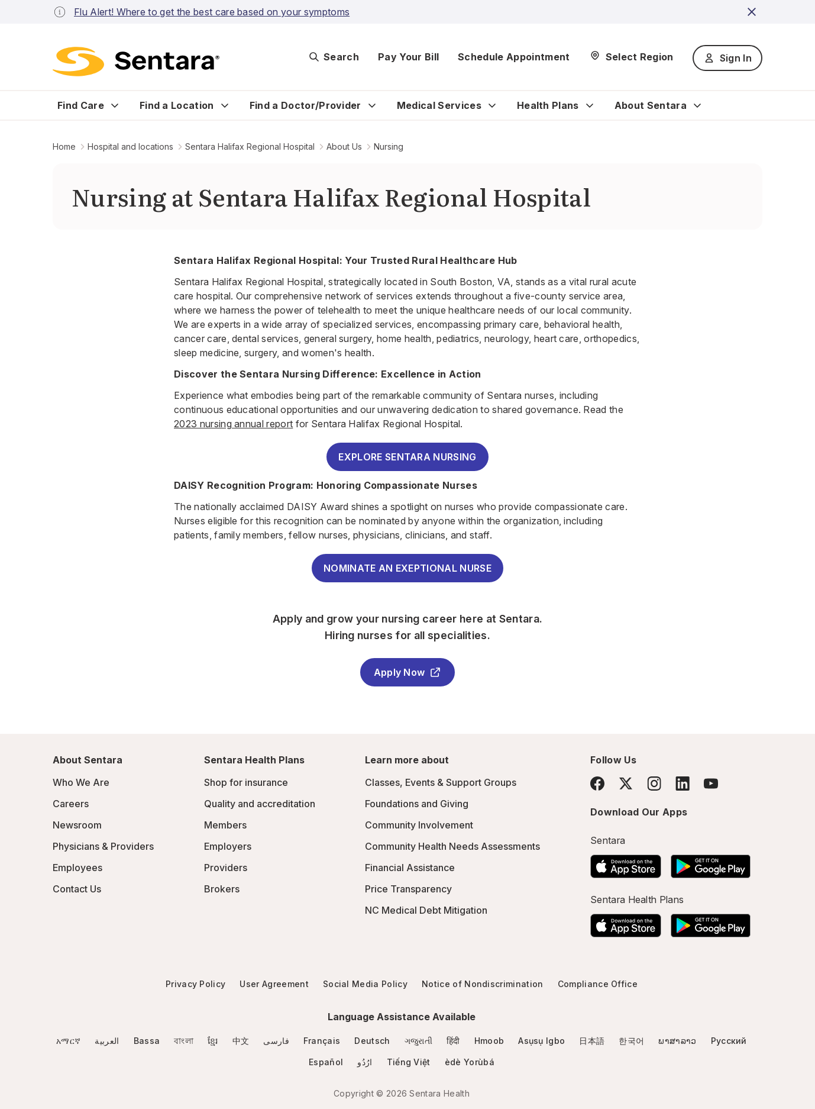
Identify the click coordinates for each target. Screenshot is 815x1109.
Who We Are (81, 782)
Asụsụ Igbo (541, 1041)
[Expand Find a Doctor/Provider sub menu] (372, 105)
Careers (71, 804)
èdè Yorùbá (469, 1062)
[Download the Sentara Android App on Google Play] (711, 862)
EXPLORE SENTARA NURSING (407, 457)
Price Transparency (408, 889)
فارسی (276, 1041)
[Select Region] (631, 57)
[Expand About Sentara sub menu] (697, 105)
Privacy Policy (195, 984)
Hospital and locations (130, 146)
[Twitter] (626, 783)
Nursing (388, 146)
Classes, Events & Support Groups (440, 782)
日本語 (591, 1041)
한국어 (631, 1041)
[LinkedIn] (682, 783)
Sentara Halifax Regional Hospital (250, 146)
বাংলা (183, 1041)
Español (326, 1062)
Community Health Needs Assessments (452, 846)
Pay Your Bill (408, 57)
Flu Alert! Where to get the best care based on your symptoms (212, 12)
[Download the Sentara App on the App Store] (625, 862)
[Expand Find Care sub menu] (115, 105)
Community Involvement (419, 825)
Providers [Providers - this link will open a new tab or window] (225, 867)
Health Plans (548, 105)
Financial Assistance (410, 867)
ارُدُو (364, 1062)
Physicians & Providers (103, 846)
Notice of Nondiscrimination (483, 984)
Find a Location (177, 105)
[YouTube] (711, 783)
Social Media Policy (365, 984)
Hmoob (489, 1041)
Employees (77, 867)
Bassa (147, 1041)
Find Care (80, 105)
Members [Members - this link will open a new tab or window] (225, 825)
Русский (729, 1041)
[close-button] (753, 12)
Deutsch (372, 1041)
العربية (107, 1041)
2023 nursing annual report (233, 424)
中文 (241, 1041)
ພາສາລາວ (677, 1041)
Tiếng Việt (409, 1062)
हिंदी (453, 1041)
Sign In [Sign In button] (727, 58)
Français (322, 1041)
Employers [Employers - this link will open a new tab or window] (227, 846)
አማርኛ (68, 1041)
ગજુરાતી (418, 1041)
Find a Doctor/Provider (305, 105)
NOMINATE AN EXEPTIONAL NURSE (407, 568)
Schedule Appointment (514, 57)
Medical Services (439, 105)
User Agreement (274, 984)
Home (64, 146)
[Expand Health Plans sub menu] (590, 105)
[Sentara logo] (136, 61)
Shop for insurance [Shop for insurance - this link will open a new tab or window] (246, 782)
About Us (344, 146)
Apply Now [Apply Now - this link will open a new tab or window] (408, 672)
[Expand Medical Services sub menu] (492, 105)
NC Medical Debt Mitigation (426, 910)
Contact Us (77, 889)
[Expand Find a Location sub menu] (225, 105)
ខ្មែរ (213, 1041)
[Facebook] (597, 783)
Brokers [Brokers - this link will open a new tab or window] (222, 889)
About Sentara (651, 105)
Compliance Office (598, 984)
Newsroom (77, 825)
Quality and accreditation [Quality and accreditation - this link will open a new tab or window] (259, 804)
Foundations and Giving (416, 804)
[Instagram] (654, 783)
